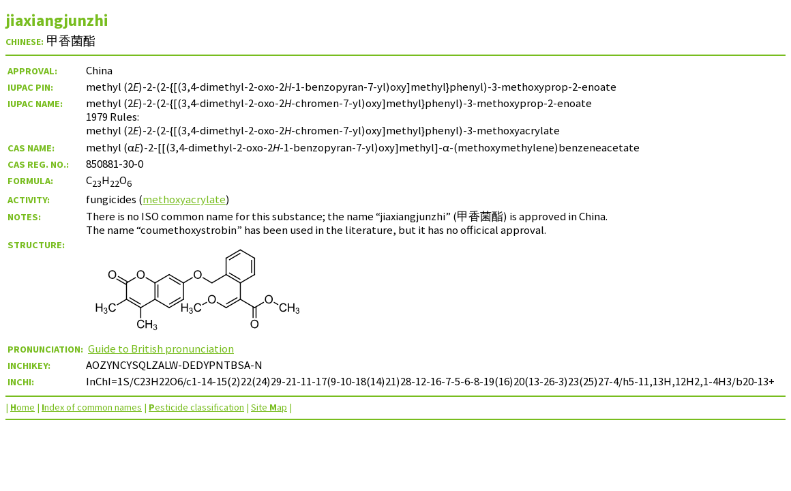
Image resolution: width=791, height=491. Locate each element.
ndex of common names (92, 407)
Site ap (269, 407)
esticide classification (196, 407)
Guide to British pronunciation (161, 348)
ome (22, 407)
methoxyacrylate (184, 199)
